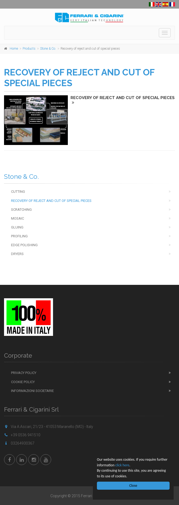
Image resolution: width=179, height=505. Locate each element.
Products (29, 48)
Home (14, 48)
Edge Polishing (24, 245)
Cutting (18, 192)
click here (122, 465)
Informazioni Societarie (32, 391)
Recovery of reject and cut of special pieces (51, 201)
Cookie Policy (23, 382)
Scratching (21, 210)
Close (133, 485)
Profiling (19, 236)
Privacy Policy (23, 373)
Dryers (17, 254)
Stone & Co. (48, 48)
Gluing (17, 227)
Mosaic (17, 218)
